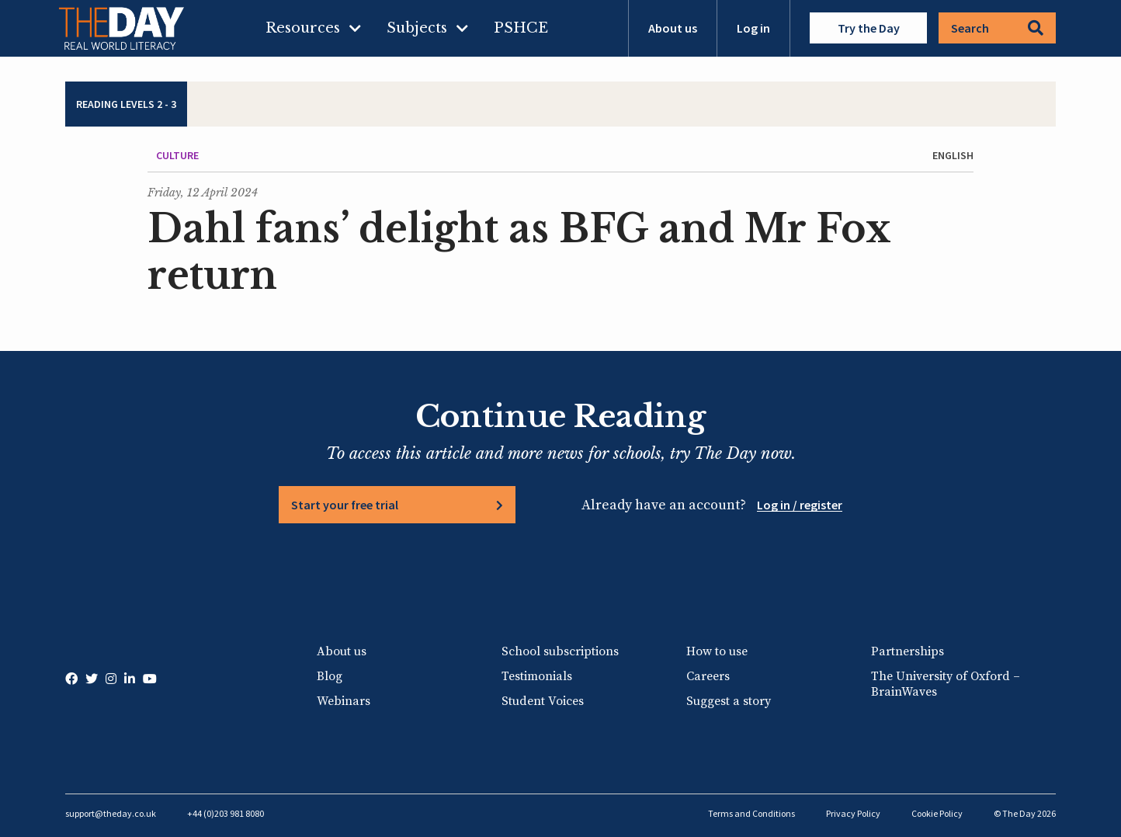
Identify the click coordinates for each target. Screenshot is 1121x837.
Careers (708, 676)
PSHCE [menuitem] (521, 27)
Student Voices (543, 701)
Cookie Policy (937, 813)
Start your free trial (344, 504)
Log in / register (799, 504)
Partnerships (907, 651)
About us (672, 28)
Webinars (343, 701)
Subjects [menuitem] (417, 27)
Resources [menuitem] (303, 27)
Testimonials (537, 676)
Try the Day (869, 28)
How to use (717, 651)
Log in (753, 28)
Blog (329, 676)
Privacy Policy (853, 813)
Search (997, 28)
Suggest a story (728, 701)
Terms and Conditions (751, 813)
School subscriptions (560, 651)
